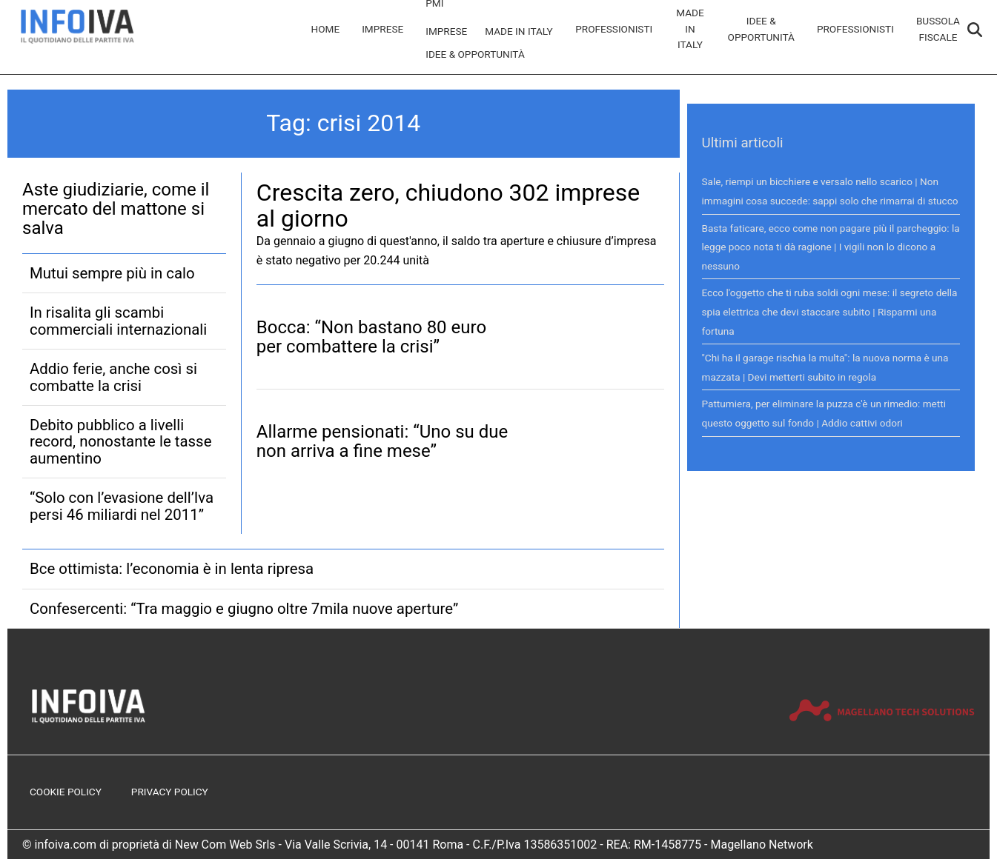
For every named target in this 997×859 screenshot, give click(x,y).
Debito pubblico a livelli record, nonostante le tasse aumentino (120, 441)
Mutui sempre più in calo (112, 273)
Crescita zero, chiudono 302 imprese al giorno (448, 205)
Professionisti (613, 29)
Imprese (382, 29)
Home (325, 29)
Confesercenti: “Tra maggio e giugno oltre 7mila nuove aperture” (244, 609)
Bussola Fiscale (938, 29)
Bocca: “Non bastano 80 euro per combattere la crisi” (371, 337)
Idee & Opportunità (475, 54)
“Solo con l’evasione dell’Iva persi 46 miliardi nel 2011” (121, 506)
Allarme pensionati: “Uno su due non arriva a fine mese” (382, 441)
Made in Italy (519, 31)
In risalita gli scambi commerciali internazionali (118, 321)
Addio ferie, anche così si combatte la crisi (113, 377)
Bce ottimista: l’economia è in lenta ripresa (172, 569)
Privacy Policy (169, 792)
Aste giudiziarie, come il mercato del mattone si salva (115, 209)
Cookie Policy (66, 792)
